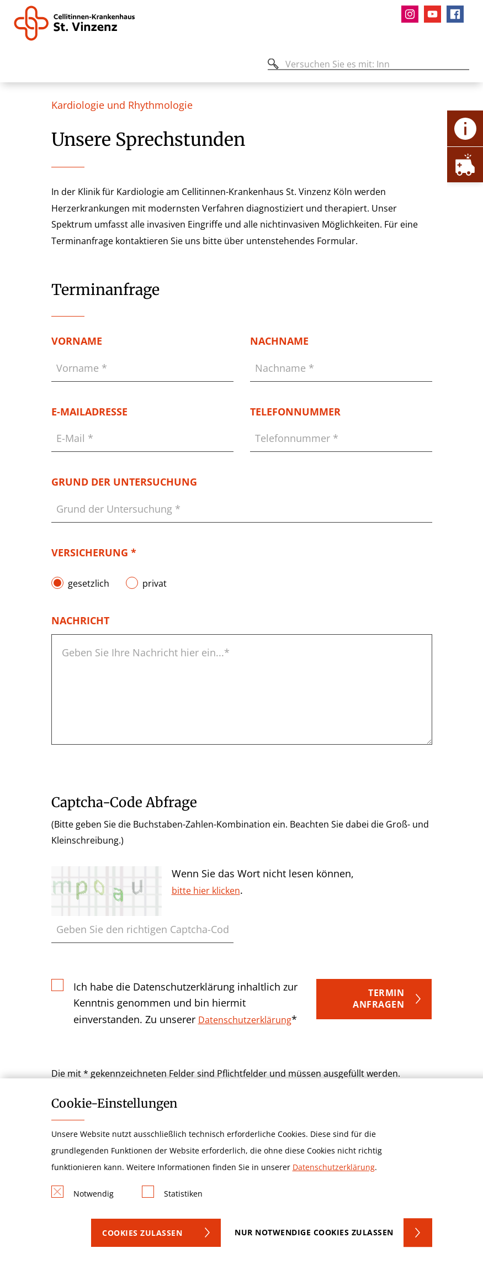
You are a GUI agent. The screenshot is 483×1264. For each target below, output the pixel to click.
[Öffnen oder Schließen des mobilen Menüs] (20, 66)
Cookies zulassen (142, 1233)
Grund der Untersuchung (124, 481)
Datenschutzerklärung (244, 1020)
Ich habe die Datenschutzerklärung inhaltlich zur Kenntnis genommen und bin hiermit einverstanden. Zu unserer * (185, 1002)
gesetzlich (88, 583)
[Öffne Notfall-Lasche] (465, 164)
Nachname (279, 340)
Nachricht (80, 620)
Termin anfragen (378, 999)
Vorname (76, 340)
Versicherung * (93, 552)
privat (154, 583)
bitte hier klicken (206, 890)
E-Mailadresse (89, 411)
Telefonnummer (295, 411)
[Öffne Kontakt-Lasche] (465, 128)
